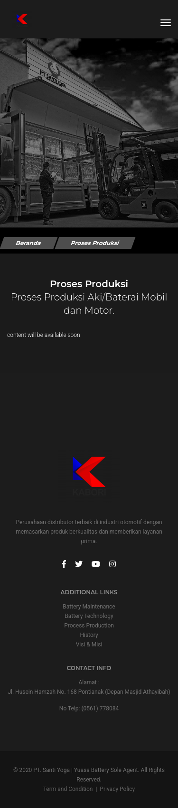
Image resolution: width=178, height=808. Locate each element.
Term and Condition (68, 789)
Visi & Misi (89, 644)
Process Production (89, 625)
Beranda (28, 242)
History (89, 635)
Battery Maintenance (89, 606)
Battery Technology (89, 616)
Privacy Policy (117, 789)
